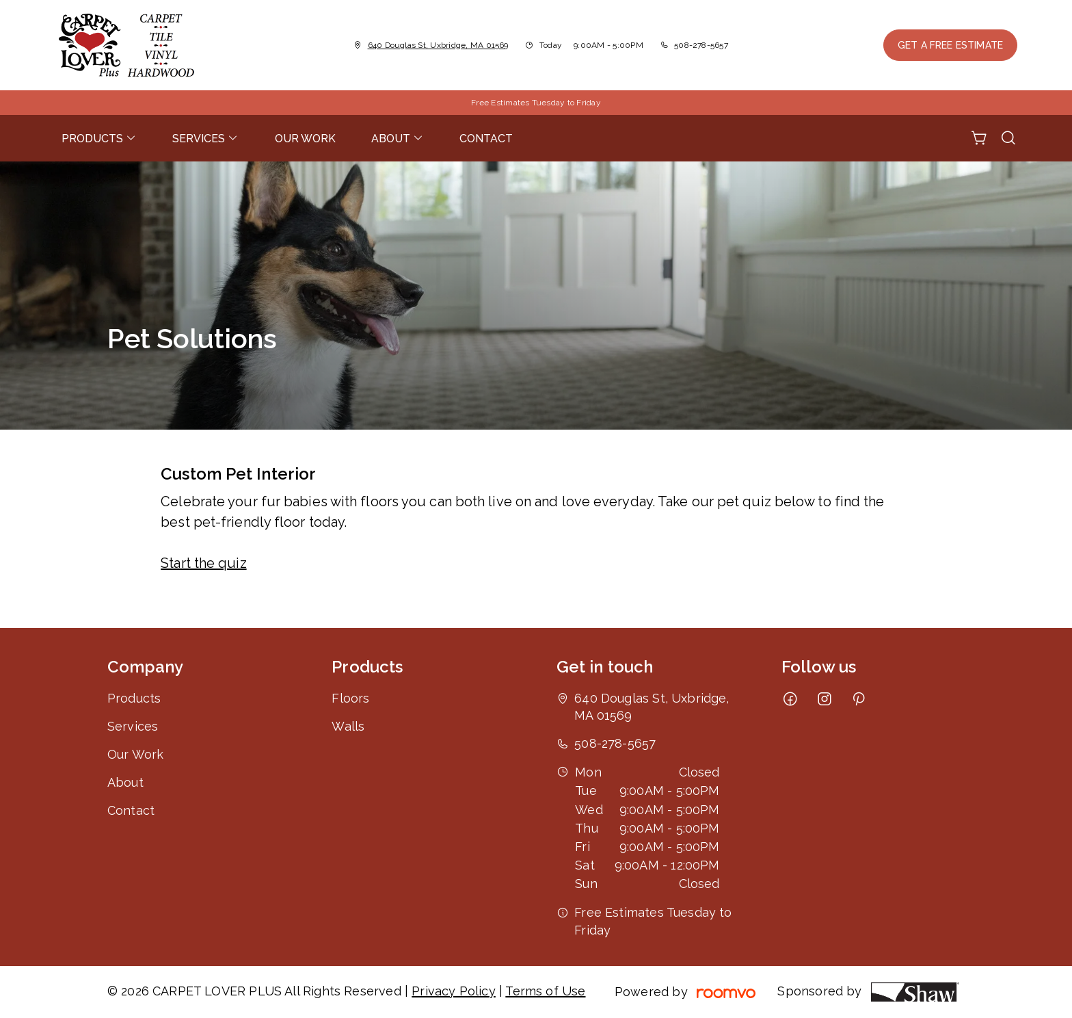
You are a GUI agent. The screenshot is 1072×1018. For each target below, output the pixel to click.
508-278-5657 (701, 45)
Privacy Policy (454, 991)
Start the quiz (203, 563)
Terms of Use (545, 991)
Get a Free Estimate (950, 45)
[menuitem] (99, 138)
